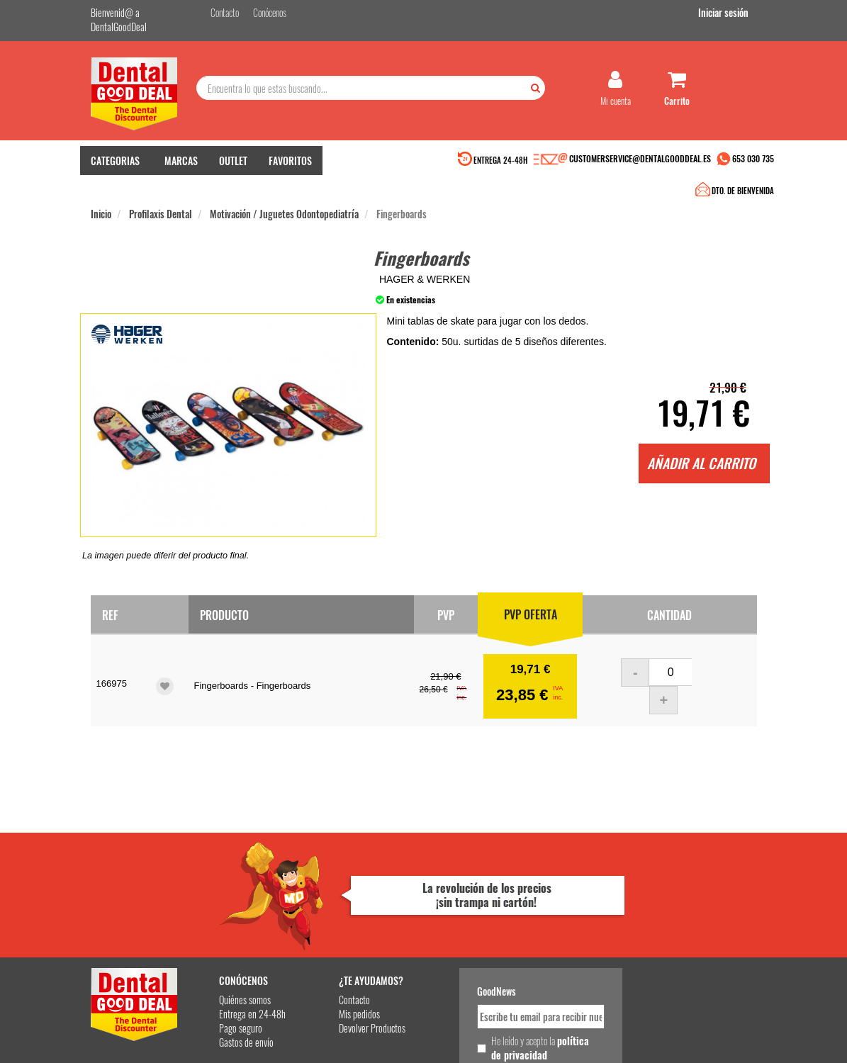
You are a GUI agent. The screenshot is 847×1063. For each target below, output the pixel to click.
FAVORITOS (290, 163)
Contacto (335, 874)
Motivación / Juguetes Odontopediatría (284, 190)
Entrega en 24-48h (238, 889)
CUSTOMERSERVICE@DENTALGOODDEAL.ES (640, 161)
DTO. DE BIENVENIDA (421, 163)
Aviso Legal (553, 1040)
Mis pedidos (340, 889)
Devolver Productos (353, 903)
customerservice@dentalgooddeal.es (479, 1040)
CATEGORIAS (115, 163)
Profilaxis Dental (160, 190)
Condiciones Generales (608, 1040)
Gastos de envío (232, 917)
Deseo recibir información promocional (507, 954)
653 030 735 (753, 161)
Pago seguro (226, 903)
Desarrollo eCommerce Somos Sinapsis (144, 1050)
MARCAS (181, 163)
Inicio (101, 190)
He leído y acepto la (514, 923)
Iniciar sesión (732, 13)
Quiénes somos (231, 874)
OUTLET (233, 163)
